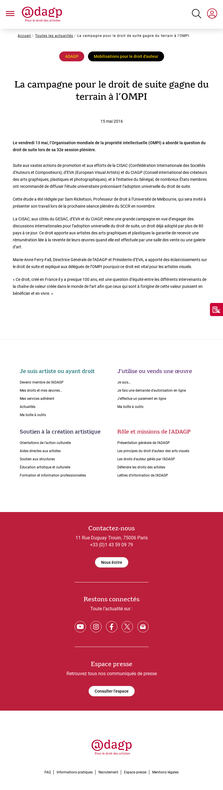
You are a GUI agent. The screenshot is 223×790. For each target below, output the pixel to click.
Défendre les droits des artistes (141, 467)
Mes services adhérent (37, 399)
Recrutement (108, 772)
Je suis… (124, 382)
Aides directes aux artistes (40, 451)
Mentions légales (165, 772)
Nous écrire (111, 562)
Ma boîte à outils (130, 407)
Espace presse (135, 772)
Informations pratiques (75, 772)
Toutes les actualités (54, 36)
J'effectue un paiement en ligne (141, 399)
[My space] (212, 14)
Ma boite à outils (33, 415)
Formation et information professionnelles (53, 475)
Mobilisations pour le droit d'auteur (126, 56)
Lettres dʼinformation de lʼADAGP (142, 475)
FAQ (47, 772)
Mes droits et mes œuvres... (41, 390)
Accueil (24, 36)
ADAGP (71, 56)
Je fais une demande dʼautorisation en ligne (151, 390)
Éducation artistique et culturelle (45, 467)
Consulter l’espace (112, 691)
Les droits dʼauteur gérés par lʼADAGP (146, 459)
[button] (10, 14)
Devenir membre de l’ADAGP (42, 382)
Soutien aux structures (37, 459)
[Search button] (196, 14)
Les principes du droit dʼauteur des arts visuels (153, 451)
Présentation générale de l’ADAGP (143, 443)
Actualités (27, 407)
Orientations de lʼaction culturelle (45, 443)
